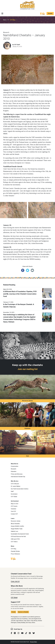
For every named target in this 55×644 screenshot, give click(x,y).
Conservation (14, 466)
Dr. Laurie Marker (15, 486)
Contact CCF (14, 514)
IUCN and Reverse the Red (18, 536)
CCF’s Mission (15, 483)
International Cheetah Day (18, 476)
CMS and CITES (15, 539)
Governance (14, 494)
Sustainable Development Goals (20, 534)
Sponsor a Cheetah (23, 612)
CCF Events (14, 506)
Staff (12, 491)
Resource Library (27, 400)
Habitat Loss (14, 531)
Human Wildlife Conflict (17, 526)
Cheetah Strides (15, 551)
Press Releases (15, 554)
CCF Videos (14, 541)
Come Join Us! (15, 581)
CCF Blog (12, 20)
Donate (50, 13)
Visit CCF (13, 511)
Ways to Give (14, 503)
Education (13, 471)
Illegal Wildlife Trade (16, 529)
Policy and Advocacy (16, 474)
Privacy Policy (33, 641)
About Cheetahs (15, 523)
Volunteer (27, 428)
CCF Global (14, 496)
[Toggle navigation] (2, 13)
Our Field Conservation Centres (19, 489)
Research (13, 469)
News (5, 20)
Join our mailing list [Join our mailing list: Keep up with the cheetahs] (27, 369)
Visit (27, 456)
